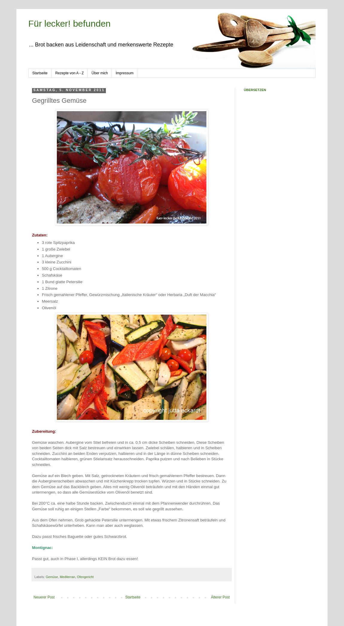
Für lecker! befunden (69, 23)
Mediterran (67, 577)
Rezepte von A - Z (69, 73)
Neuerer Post (44, 597)
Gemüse (52, 577)
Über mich (100, 73)
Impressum (124, 73)
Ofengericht (85, 577)
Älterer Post (220, 597)
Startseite (40, 73)
